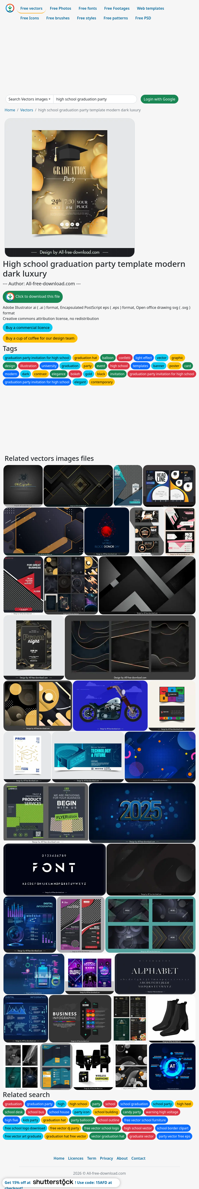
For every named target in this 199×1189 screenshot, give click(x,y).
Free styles (86, 18)
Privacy (106, 1158)
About (122, 1158)
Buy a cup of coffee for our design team (40, 338)
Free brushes (58, 18)
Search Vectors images (28, 99)
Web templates (150, 8)
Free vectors (31, 8)
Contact (138, 1158)
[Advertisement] (99, 58)
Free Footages (117, 8)
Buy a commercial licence (28, 327)
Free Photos (60, 8)
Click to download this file (33, 296)
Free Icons (29, 18)
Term (91, 1158)
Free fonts (88, 8)
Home (10, 110)
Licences (75, 1158)
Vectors (26, 110)
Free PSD (143, 18)
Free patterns (116, 18)
